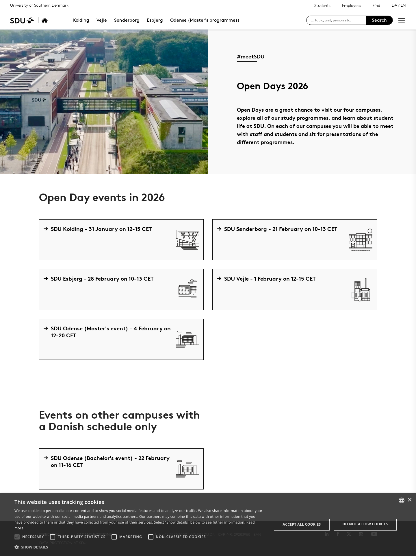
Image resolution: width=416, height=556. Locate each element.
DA (394, 5)
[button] (17, 537)
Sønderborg (127, 20)
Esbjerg (155, 20)
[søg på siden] (338, 20)
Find (376, 5)
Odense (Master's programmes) (204, 20)
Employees (351, 5)
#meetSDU (251, 56)
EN (403, 5)
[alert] (208, 524)
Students (322, 5)
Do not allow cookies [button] (365, 524)
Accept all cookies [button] (302, 524)
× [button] (409, 500)
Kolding (81, 20)
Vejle (101, 20)
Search (379, 20)
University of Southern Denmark (39, 5)
